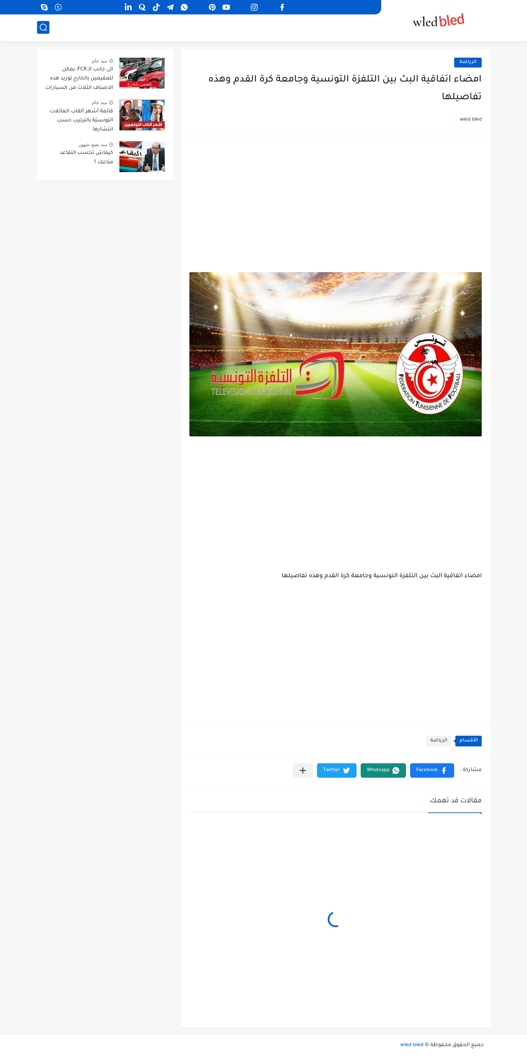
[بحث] (43, 27)
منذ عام (99, 61)
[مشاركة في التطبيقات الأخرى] (303, 770)
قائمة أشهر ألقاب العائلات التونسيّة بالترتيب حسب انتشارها (81, 121)
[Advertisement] (335, 208)
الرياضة (467, 62)
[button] (432, 770)
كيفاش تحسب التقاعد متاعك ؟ (86, 157)
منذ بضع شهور (92, 144)
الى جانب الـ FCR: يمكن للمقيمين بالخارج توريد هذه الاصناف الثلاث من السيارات (79, 79)
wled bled (412, 1045)
